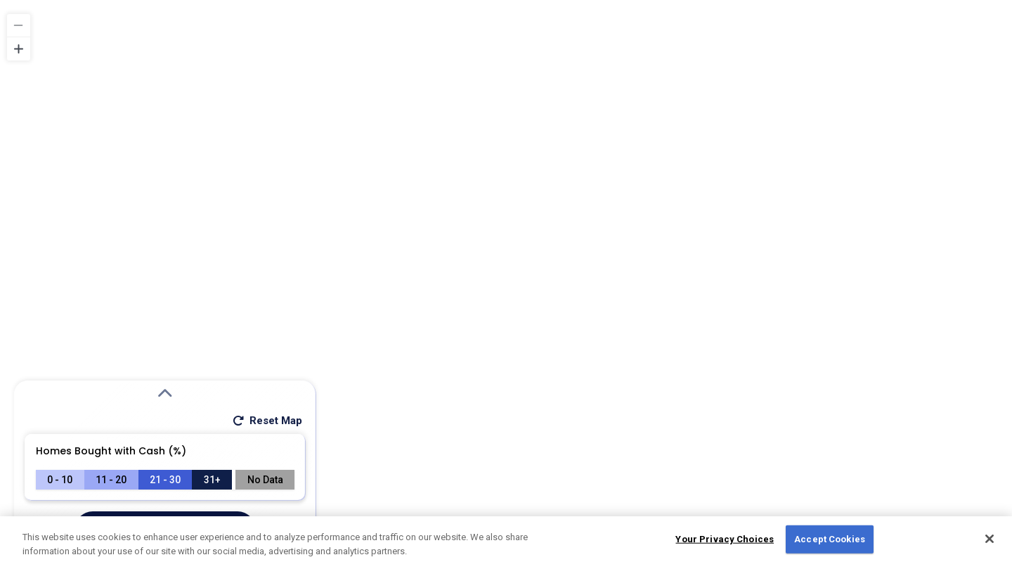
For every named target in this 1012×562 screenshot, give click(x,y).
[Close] (989, 543)
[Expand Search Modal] (165, 394)
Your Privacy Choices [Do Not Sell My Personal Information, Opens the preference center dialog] (724, 544)
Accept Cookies (829, 544)
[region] (506, 281)
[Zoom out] (18, 25)
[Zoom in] (18, 48)
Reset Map (266, 420)
